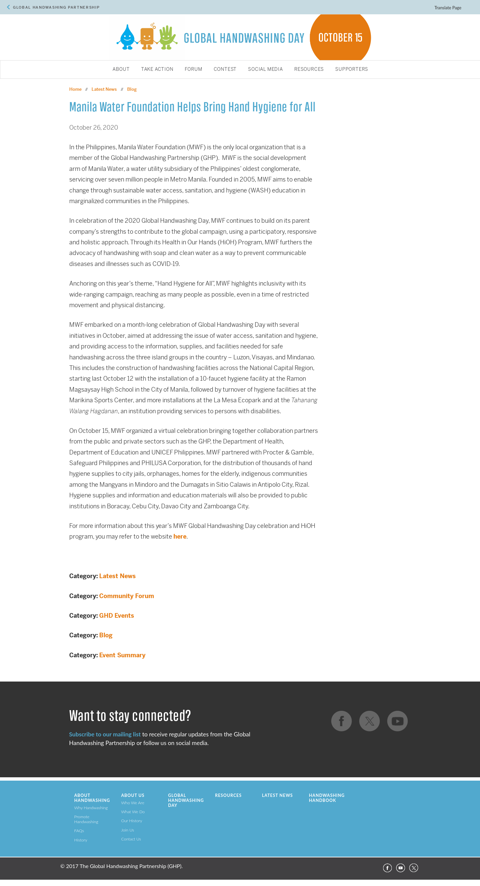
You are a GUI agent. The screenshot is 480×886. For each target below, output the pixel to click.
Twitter (414, 868)
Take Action (157, 69)
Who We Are (132, 802)
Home (75, 89)
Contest (225, 69)
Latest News (117, 576)
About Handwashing (92, 798)
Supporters (351, 69)
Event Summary (122, 655)
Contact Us (131, 838)
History (80, 839)
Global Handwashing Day (186, 800)
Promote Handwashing (86, 819)
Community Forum (126, 596)
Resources (309, 69)
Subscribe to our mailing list (105, 734)
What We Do (133, 811)
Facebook (387, 868)
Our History (131, 820)
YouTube (400, 868)
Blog (106, 635)
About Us (132, 795)
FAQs (79, 830)
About (121, 69)
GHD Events (116, 615)
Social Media (265, 69)
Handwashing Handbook (327, 798)
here (179, 536)
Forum (193, 69)
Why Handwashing (91, 807)
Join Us (127, 829)
